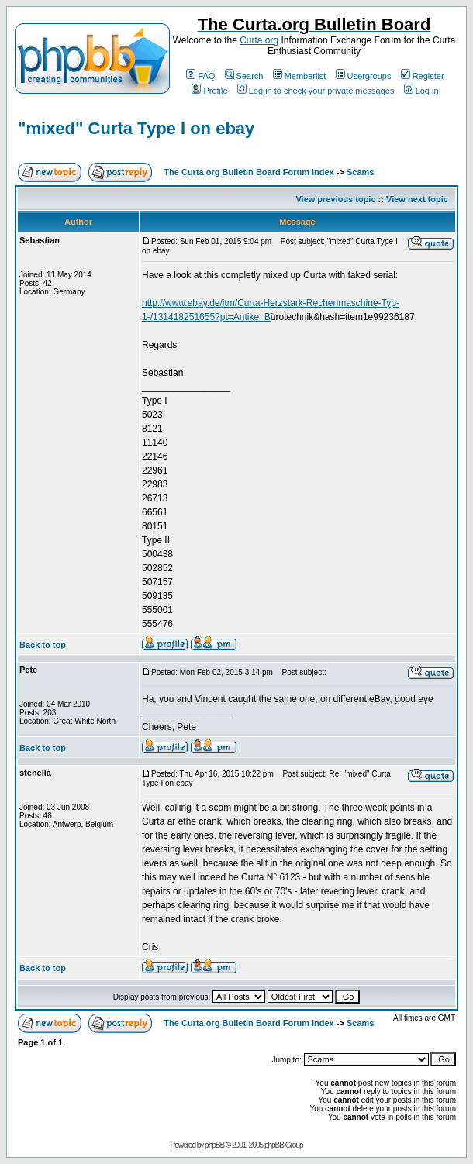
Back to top (42, 644)
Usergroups (364, 76)
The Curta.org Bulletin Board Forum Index (248, 172)
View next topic (417, 199)
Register (422, 76)
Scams (360, 172)
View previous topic (335, 199)
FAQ (200, 76)
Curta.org (259, 40)
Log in (421, 90)
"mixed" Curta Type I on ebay (136, 128)
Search (244, 76)
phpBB (214, 1145)
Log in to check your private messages (316, 90)
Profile (209, 90)
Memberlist (299, 76)
